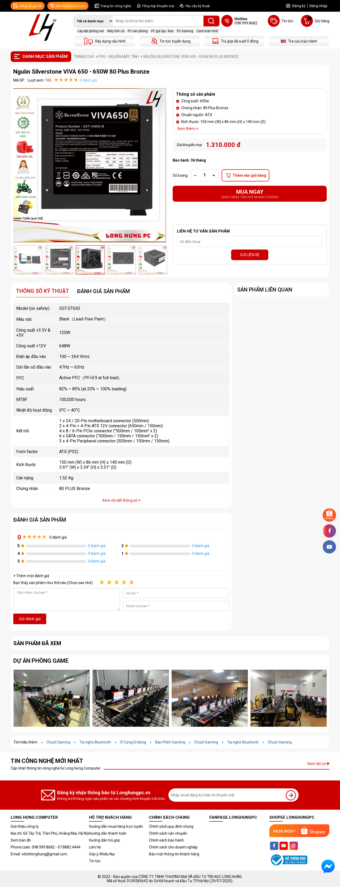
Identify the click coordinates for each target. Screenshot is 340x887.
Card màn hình (207, 31)
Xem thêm (187, 128)
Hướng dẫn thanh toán (107, 833)
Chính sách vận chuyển (168, 833)
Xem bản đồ (21, 840)
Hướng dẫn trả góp (104, 840)
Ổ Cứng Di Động (133, 742)
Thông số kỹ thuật (42, 291)
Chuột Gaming (58, 742)
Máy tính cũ (115, 31)
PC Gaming (185, 31)
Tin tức (95, 861)
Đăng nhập (318, 6)
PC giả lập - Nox (162, 31)
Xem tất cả (318, 764)
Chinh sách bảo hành (166, 840)
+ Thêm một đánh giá (31, 576)
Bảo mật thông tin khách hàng (174, 854)
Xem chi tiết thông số (121, 500)
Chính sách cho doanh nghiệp (173, 847)
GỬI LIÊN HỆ (249, 255)
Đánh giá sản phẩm (103, 291)
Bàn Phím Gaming (170, 742)
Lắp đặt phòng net (91, 31)
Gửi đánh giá (30, 618)
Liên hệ (95, 847)
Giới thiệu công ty (25, 826)
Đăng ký (298, 6)
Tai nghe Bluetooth (95, 742)
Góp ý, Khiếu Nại (102, 854)
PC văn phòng (138, 31)
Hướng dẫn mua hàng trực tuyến (116, 826)
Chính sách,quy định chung (171, 826)
